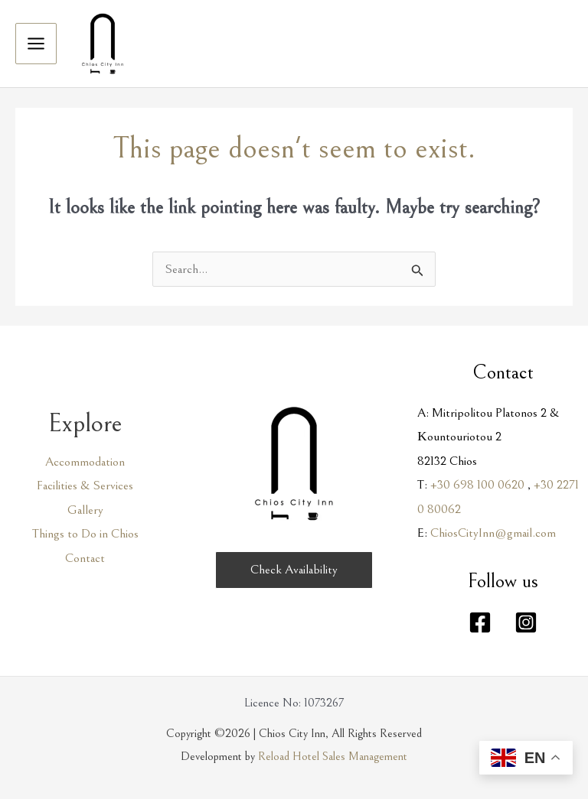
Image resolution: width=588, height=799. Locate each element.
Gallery (85, 510)
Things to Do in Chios (85, 533)
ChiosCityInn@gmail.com (493, 533)
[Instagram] (525, 622)
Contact (85, 558)
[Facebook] (480, 622)
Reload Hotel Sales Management (332, 756)
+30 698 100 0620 (477, 484)
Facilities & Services (85, 485)
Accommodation (85, 461)
